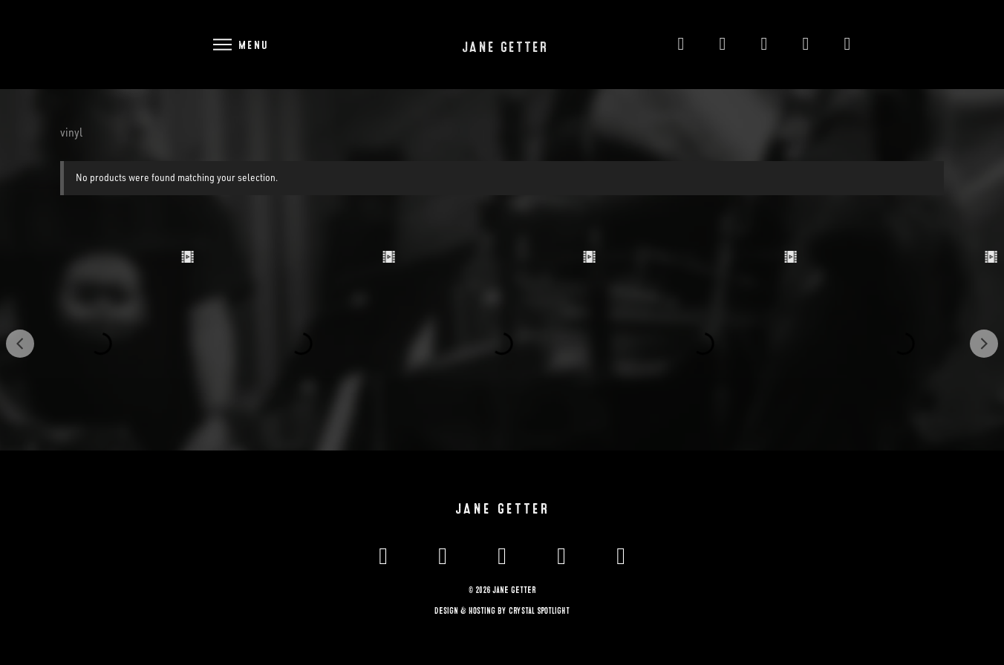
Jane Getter (505, 47)
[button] (239, 44)
